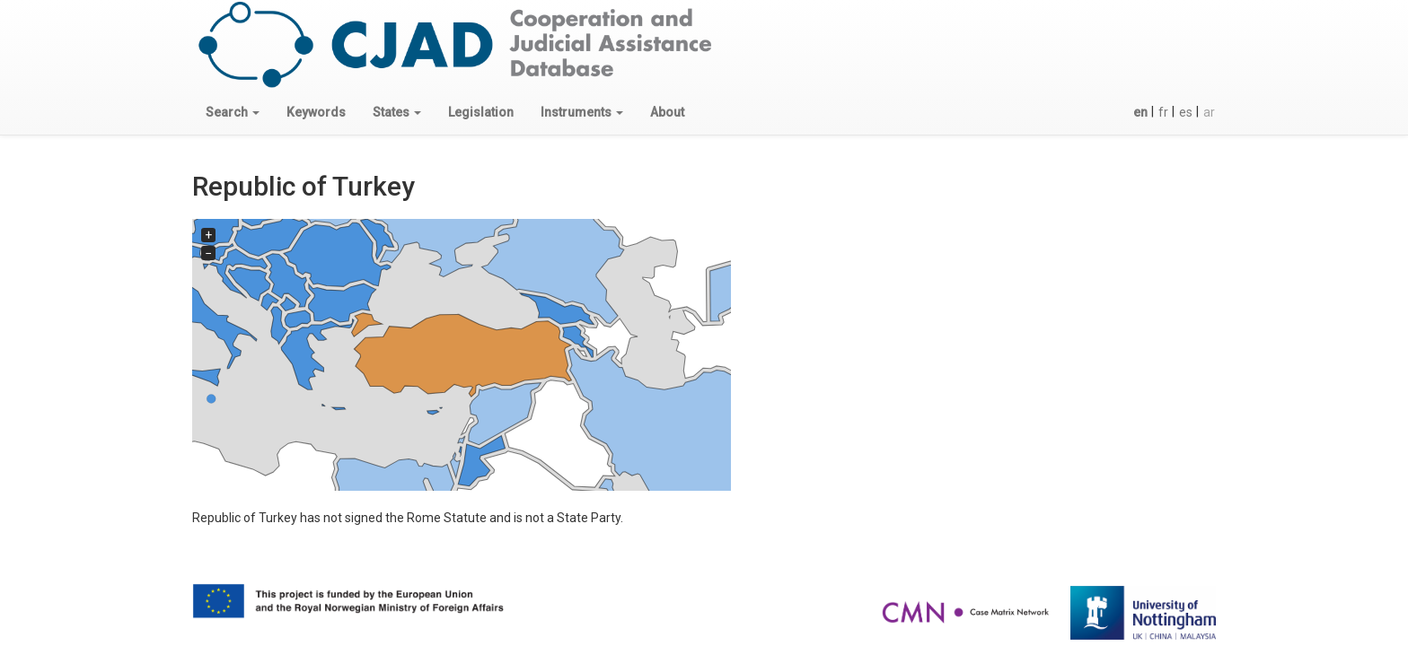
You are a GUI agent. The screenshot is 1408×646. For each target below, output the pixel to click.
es (1185, 112)
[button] (232, 112)
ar (1209, 112)
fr (1163, 112)
